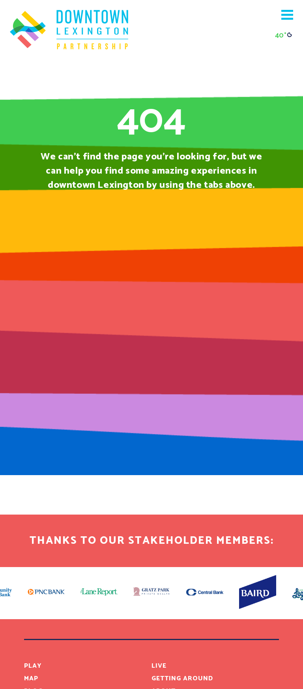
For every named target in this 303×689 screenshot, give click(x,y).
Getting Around (182, 678)
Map (31, 678)
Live (159, 666)
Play (33, 666)
